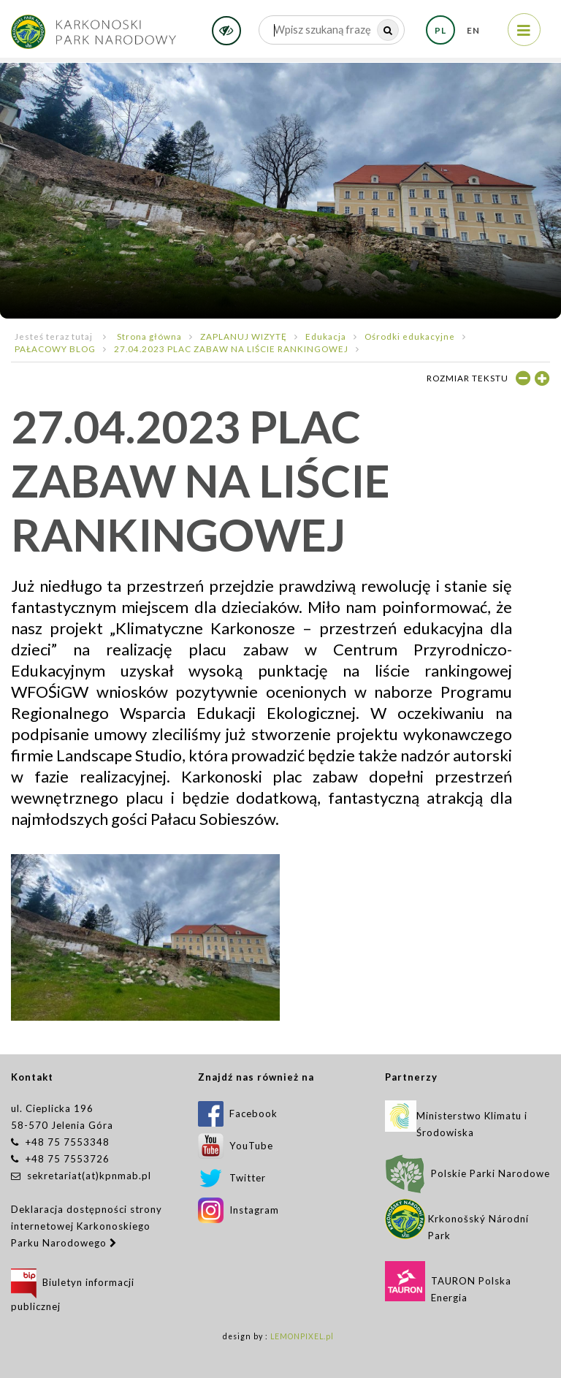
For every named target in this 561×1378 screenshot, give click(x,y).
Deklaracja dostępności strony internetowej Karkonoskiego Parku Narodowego (86, 1226)
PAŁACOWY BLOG (55, 348)
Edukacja (325, 336)
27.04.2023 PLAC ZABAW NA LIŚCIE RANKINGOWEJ (231, 348)
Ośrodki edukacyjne (410, 336)
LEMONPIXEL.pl (302, 1336)
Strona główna (149, 336)
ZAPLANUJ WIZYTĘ (243, 336)
